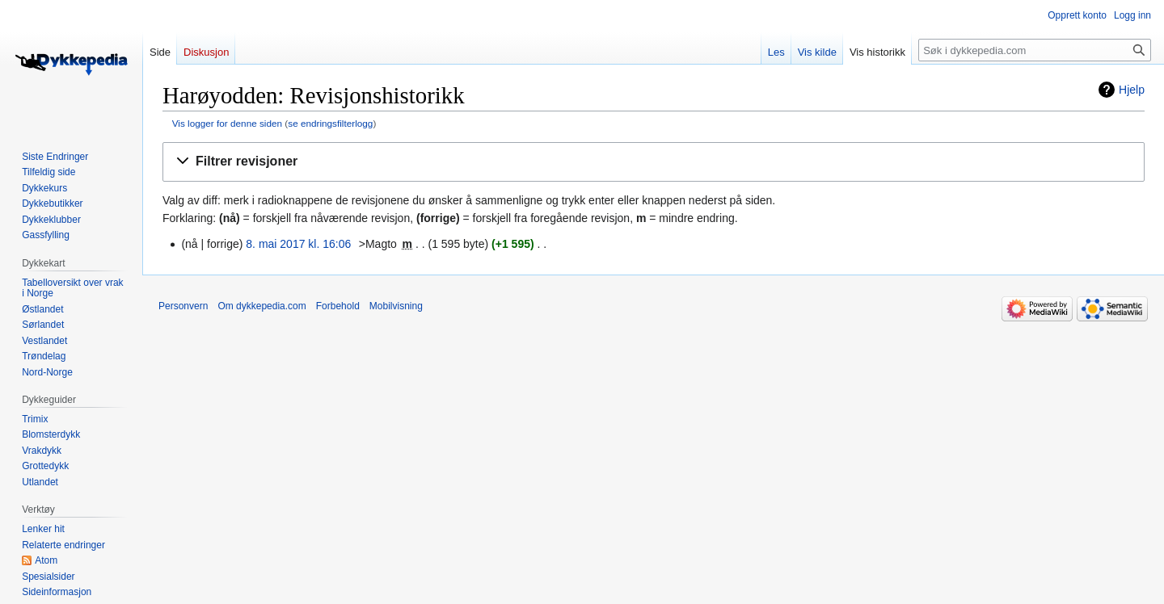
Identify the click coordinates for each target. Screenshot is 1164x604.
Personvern (183, 306)
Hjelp (1132, 89)
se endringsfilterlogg (330, 123)
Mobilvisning (396, 306)
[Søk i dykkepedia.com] (1034, 50)
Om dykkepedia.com (261, 306)
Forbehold (338, 306)
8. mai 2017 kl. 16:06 (298, 243)
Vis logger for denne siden (227, 123)
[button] (653, 162)
